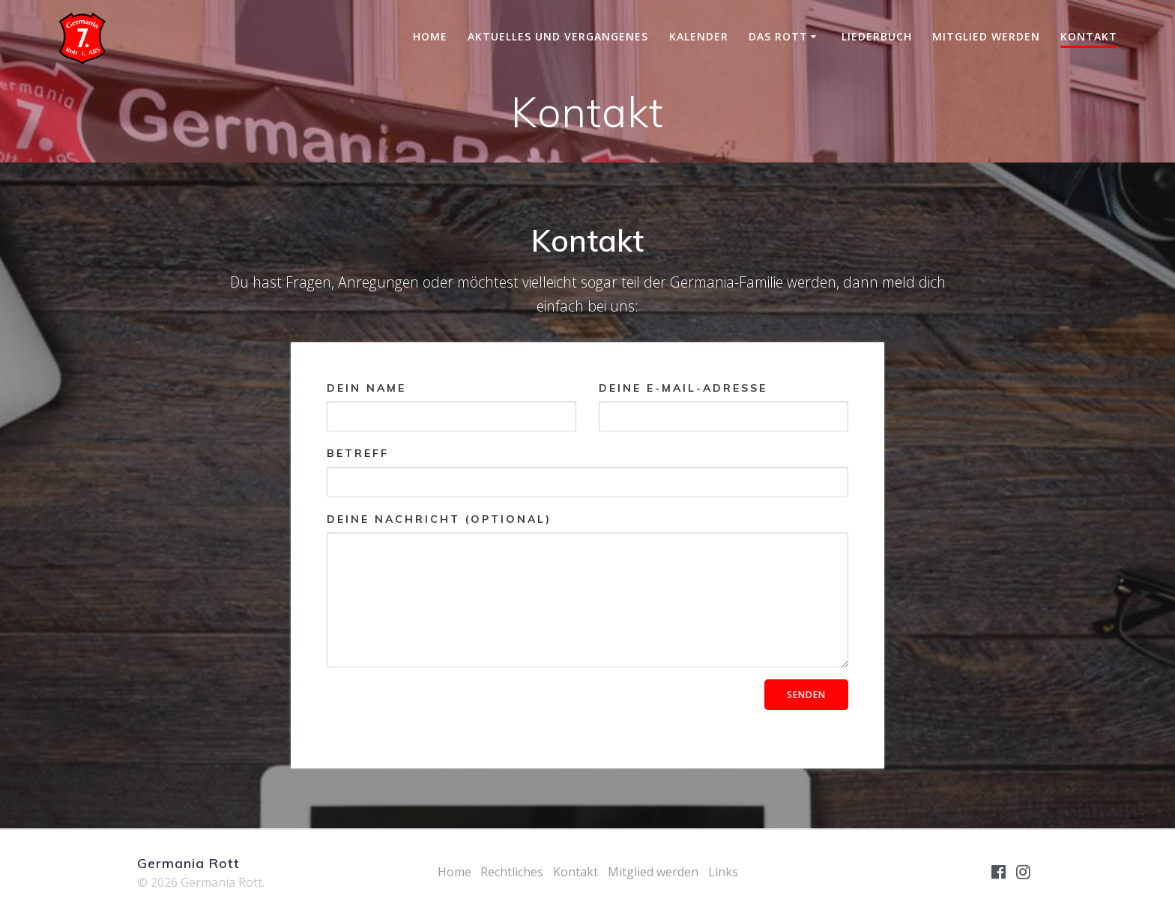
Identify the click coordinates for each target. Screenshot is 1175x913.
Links (723, 872)
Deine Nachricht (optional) (587, 589)
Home (430, 36)
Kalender (698, 36)
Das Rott (778, 36)
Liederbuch (877, 36)
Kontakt (1088, 36)
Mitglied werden (986, 36)
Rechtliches (511, 872)
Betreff (587, 471)
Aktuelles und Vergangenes (558, 36)
